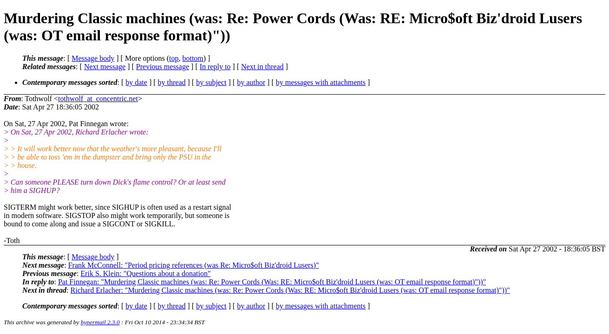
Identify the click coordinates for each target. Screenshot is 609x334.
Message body (93, 58)
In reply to (215, 67)
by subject (211, 82)
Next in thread (262, 67)
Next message (104, 67)
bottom (192, 58)
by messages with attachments (321, 82)
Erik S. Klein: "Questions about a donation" (145, 273)
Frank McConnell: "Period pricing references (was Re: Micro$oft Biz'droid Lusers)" (193, 265)
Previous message (162, 67)
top (173, 58)
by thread (172, 82)
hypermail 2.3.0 (100, 322)
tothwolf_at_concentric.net (98, 99)
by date (136, 82)
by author (251, 82)
